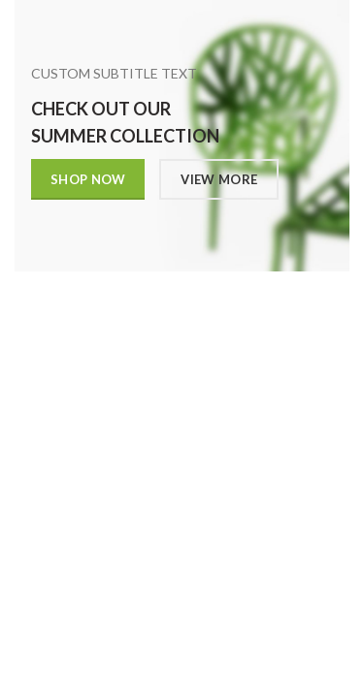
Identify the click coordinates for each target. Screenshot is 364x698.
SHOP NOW (87, 179)
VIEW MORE (220, 179)
